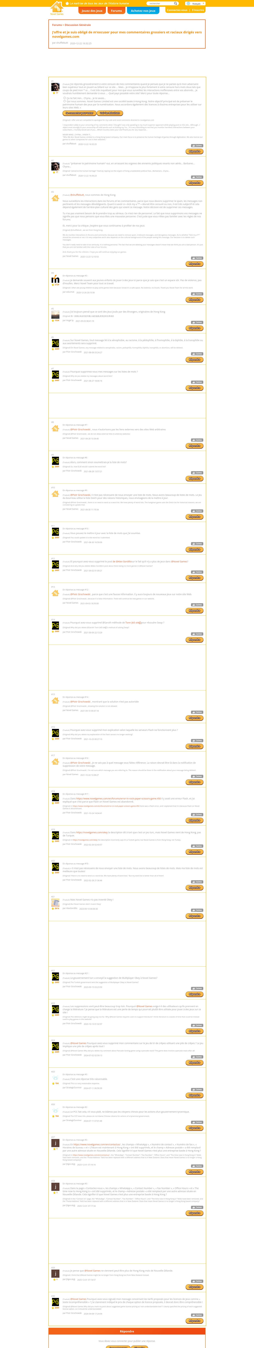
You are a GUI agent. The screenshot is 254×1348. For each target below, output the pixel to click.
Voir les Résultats (110, 133)
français (196, 3)
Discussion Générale (78, 25)
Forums (116, 11)
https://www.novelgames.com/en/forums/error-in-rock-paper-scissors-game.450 (118, 839)
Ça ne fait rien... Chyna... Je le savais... (85, 118)
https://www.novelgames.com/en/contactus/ (97, 1185)
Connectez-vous (177, 10)
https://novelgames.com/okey (92, 873)
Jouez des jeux (92, 11)
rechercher (176, 3)
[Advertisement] (127, 73)
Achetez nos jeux (143, 11)
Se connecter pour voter (79, 133)
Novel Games (57, 7)
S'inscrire (198, 10)
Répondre (194, 171)
